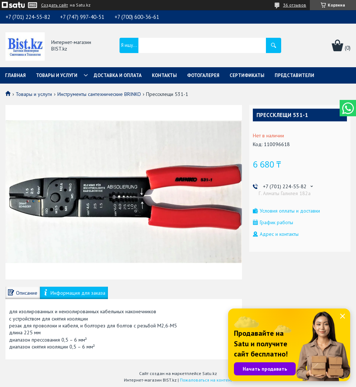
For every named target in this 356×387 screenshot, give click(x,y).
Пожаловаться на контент (206, 380)
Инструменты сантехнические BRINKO (99, 94)
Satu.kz (209, 373)
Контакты (164, 75)
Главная (15, 75)
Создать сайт (54, 5)
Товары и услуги (56, 75)
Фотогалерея (203, 75)
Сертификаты (247, 75)
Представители (294, 75)
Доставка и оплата (118, 75)
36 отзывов (294, 5)
